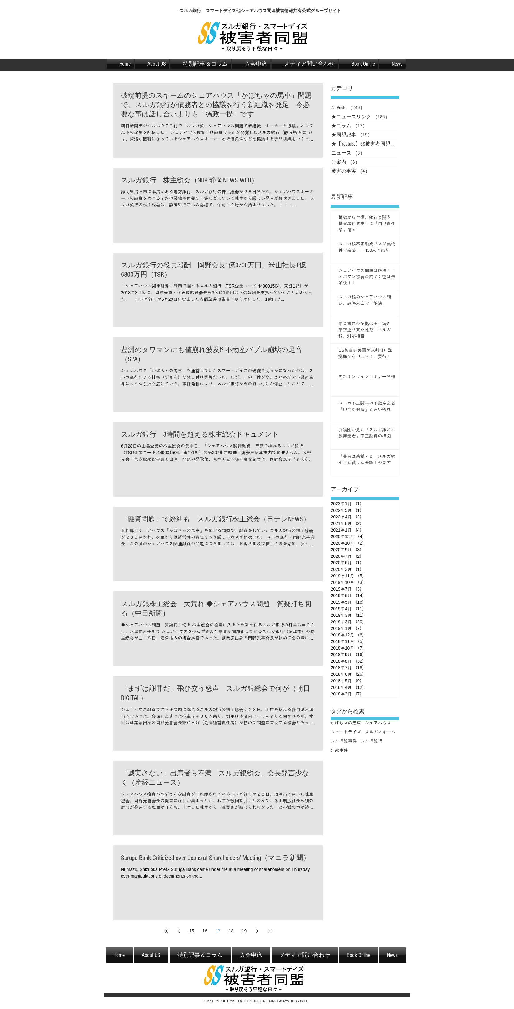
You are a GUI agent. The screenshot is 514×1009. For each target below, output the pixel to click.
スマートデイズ (346, 732)
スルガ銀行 (371, 741)
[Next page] (257, 931)
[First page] (165, 931)
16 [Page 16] (204, 930)
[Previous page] (178, 931)
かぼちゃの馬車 (346, 722)
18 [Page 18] (231, 930)
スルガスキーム (380, 732)
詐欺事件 (339, 750)
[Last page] (270, 931)
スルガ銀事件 (344, 741)
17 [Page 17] (218, 930)
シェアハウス (378, 722)
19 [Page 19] (244, 930)
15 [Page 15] (191, 930)
